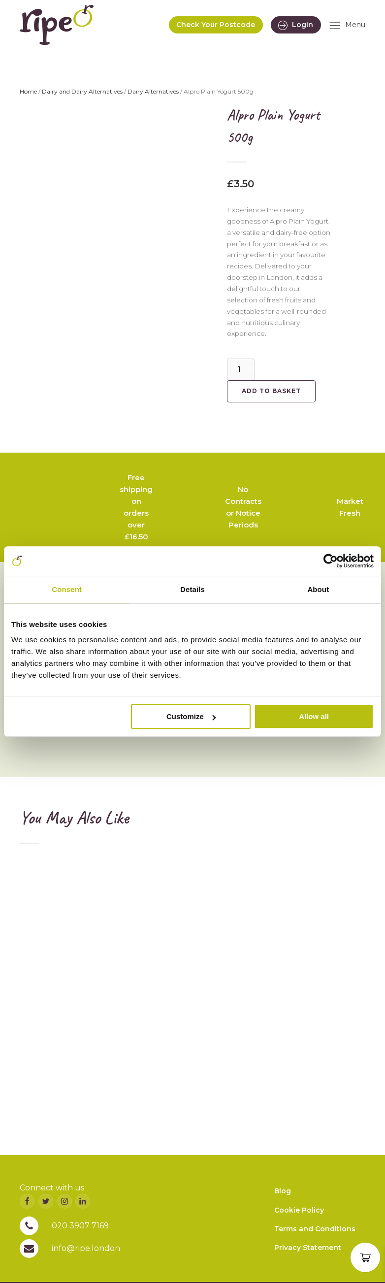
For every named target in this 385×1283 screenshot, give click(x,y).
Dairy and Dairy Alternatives (82, 91)
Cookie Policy (299, 1210)
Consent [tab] (67, 589)
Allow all (314, 716)
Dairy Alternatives (153, 91)
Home (28, 91)
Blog (282, 1190)
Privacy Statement (307, 1247)
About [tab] (318, 589)
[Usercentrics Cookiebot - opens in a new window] (331, 561)
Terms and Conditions (314, 1228)
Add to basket (271, 391)
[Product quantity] (241, 369)
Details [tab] (192, 589)
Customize (191, 716)
